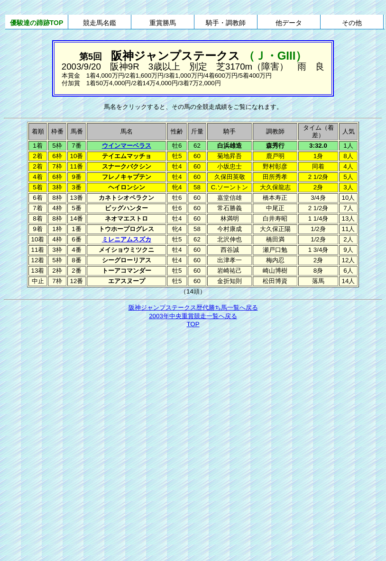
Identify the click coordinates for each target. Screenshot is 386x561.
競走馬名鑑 (99, 23)
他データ (289, 23)
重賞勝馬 (162, 23)
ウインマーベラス (126, 145)
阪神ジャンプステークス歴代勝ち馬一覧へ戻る (193, 307)
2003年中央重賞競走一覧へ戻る (193, 316)
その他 (352, 23)
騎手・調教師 (226, 23)
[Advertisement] (89, 422)
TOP (192, 324)
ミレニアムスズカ (126, 239)
